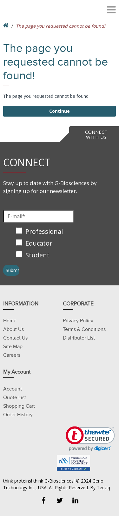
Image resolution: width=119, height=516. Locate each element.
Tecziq (103, 487)
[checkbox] (40, 244)
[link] (90, 439)
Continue (59, 111)
